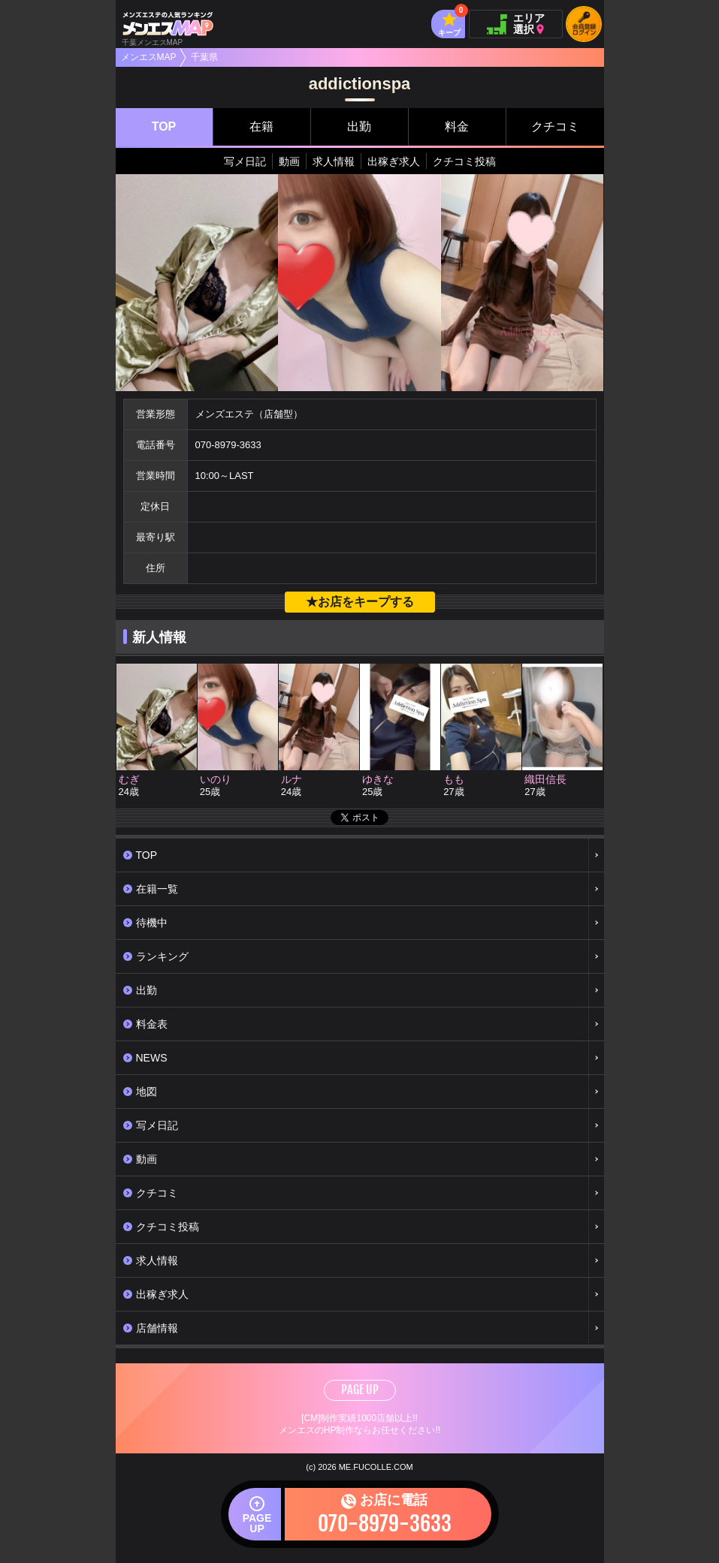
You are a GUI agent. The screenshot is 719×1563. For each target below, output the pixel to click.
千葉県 (204, 57)
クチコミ (555, 126)
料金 (457, 126)
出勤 (359, 126)
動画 (289, 161)
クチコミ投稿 (464, 161)
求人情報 (334, 161)
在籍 (261, 126)
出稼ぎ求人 (393, 161)
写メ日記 (245, 161)
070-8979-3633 (228, 444)
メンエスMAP (149, 57)
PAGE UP (360, 1389)
